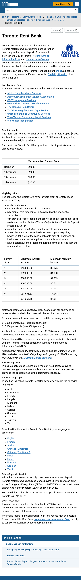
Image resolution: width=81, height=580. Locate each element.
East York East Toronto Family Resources (29, 103)
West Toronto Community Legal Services (29, 117)
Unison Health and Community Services (28, 113)
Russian (11, 462)
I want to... (60, 4)
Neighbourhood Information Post (52, 519)
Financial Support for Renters (19, 543)
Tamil (10, 469)
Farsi (10, 455)
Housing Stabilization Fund (36, 357)
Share (58, 30)
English (11, 438)
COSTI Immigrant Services (21, 100)
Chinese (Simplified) (18, 448)
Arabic (11, 445)
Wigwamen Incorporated (20, 120)
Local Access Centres (37, 59)
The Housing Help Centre (20, 106)
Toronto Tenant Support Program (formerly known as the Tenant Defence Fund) (37, 563)
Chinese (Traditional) (18, 452)
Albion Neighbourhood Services (24, 93)
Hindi (10, 459)
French (11, 441)
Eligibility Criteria (57, 74)
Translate (70, 30)
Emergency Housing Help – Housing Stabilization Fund (33, 549)
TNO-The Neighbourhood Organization (28, 110)
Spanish (12, 465)
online (58, 70)
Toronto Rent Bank (16, 555)
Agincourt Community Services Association (30, 96)
